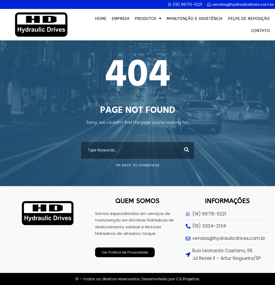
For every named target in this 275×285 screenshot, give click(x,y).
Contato (260, 30)
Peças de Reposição (249, 18)
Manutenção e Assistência (194, 18)
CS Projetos (187, 279)
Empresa (120, 18)
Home (100, 18)
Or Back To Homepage (138, 165)
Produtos (148, 18)
